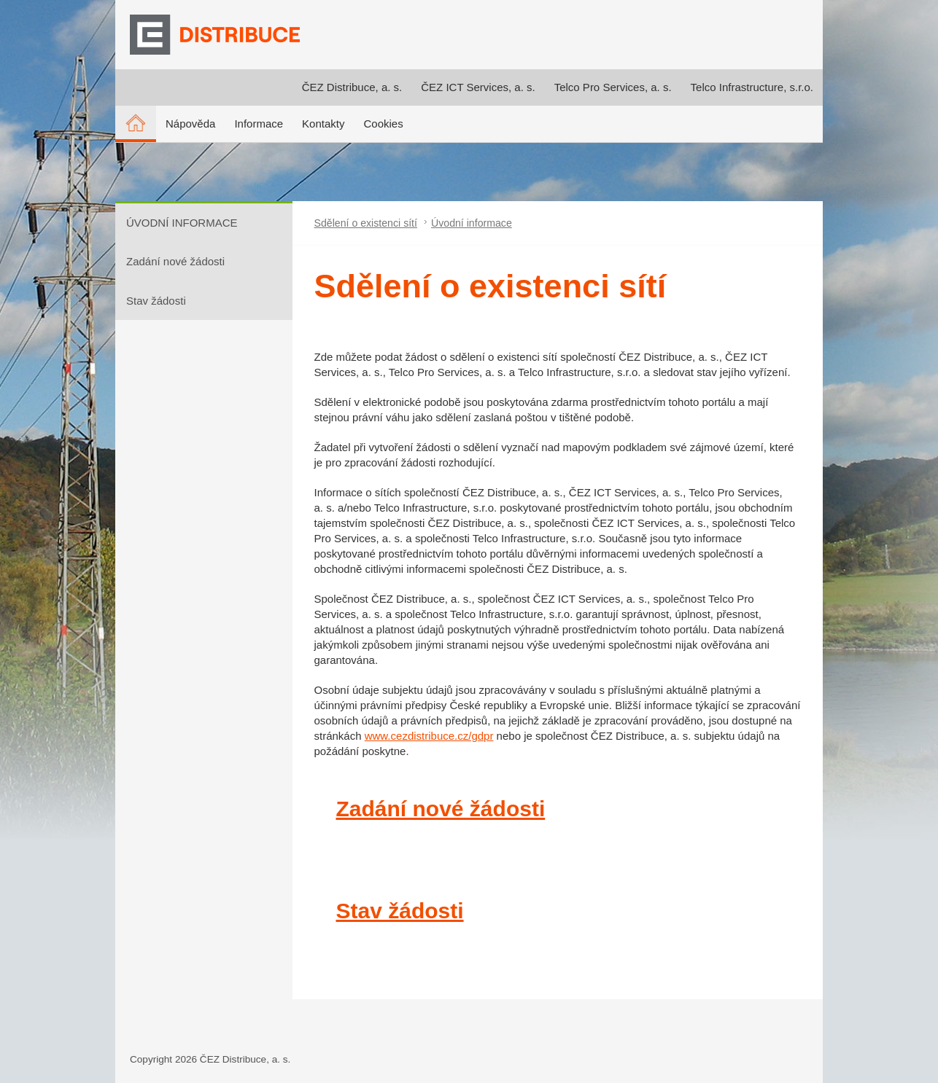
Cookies (383, 123)
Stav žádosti (156, 300)
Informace (258, 123)
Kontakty (323, 123)
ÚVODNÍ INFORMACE (182, 222)
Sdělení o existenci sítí (365, 223)
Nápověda (190, 123)
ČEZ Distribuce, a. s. (352, 87)
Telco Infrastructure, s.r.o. (752, 87)
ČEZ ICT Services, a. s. (478, 87)
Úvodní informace (471, 223)
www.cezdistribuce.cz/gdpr (429, 736)
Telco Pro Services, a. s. (613, 87)
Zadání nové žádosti (175, 261)
